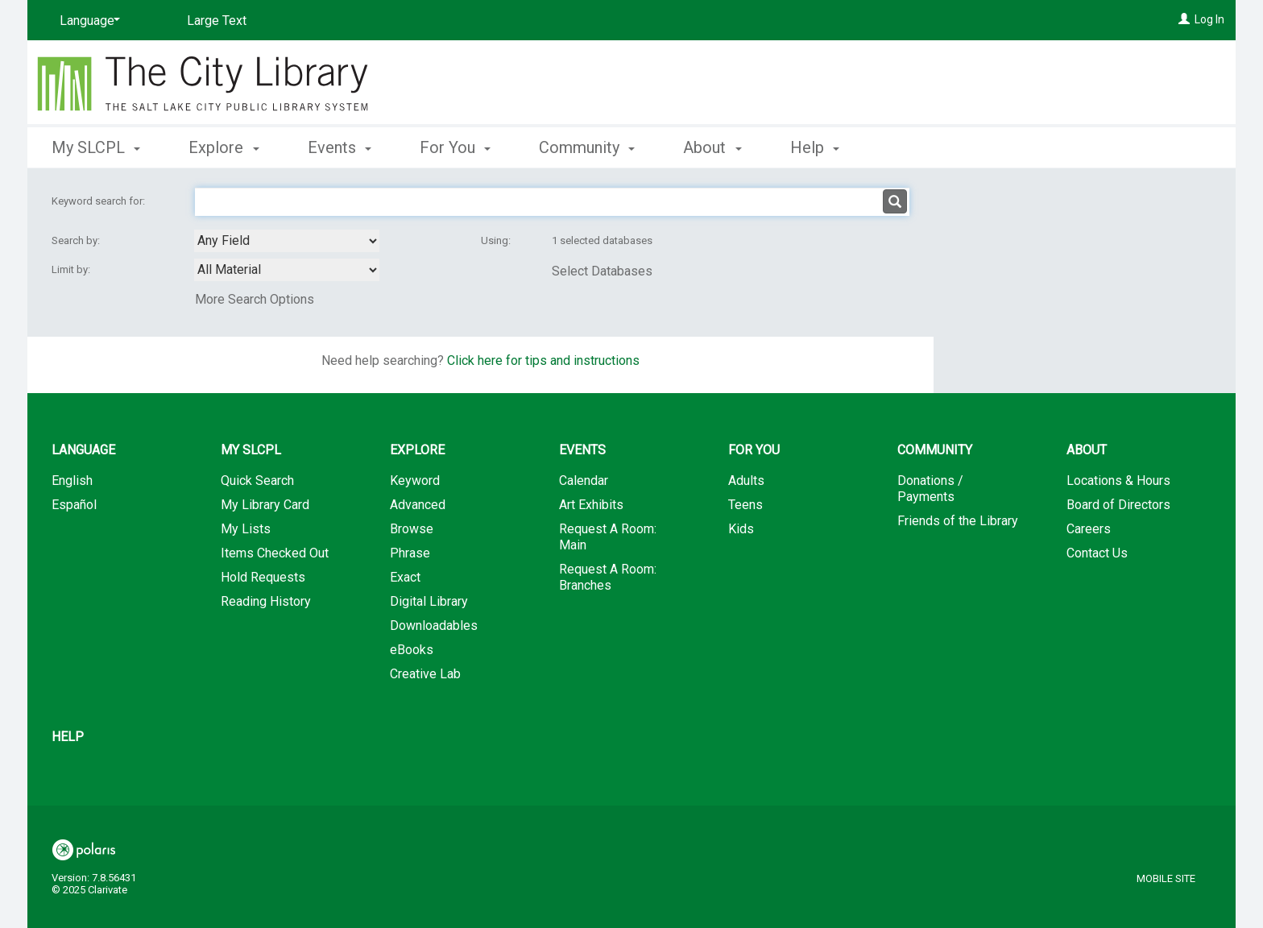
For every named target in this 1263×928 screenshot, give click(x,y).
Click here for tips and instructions (543, 360)
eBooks (411, 649)
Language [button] (83, 450)
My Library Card (265, 504)
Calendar (583, 480)
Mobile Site (1166, 878)
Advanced (417, 504)
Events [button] (339, 147)
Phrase (410, 553)
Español (74, 504)
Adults (746, 480)
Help (68, 736)
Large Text (216, 20)
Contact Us (1097, 553)
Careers (1088, 528)
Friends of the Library (957, 520)
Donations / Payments (930, 488)
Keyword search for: (99, 201)
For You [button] (455, 147)
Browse (411, 528)
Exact (405, 577)
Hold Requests (263, 577)
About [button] (712, 147)
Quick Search (257, 480)
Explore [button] (223, 147)
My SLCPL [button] (96, 147)
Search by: (77, 240)
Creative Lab (425, 674)
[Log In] (1184, 19)
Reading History (266, 601)
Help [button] (814, 147)
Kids (741, 528)
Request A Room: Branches (607, 577)
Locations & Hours (1118, 480)
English (72, 480)
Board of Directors (1118, 504)
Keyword (415, 480)
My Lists (246, 528)
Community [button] (587, 147)
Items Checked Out (275, 553)
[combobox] (286, 241)
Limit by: (72, 269)
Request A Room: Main (607, 537)
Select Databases (602, 271)
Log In (1209, 19)
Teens (745, 504)
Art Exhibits (591, 504)
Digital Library (429, 601)
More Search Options (254, 299)
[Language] (87, 21)
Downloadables (434, 625)
